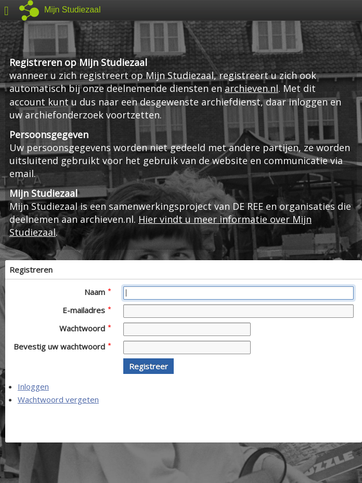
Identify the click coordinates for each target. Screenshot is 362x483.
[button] (148, 366)
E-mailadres (86, 310)
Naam (97, 292)
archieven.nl (251, 88)
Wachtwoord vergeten (58, 399)
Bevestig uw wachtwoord (62, 346)
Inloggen (33, 386)
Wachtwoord (85, 328)
